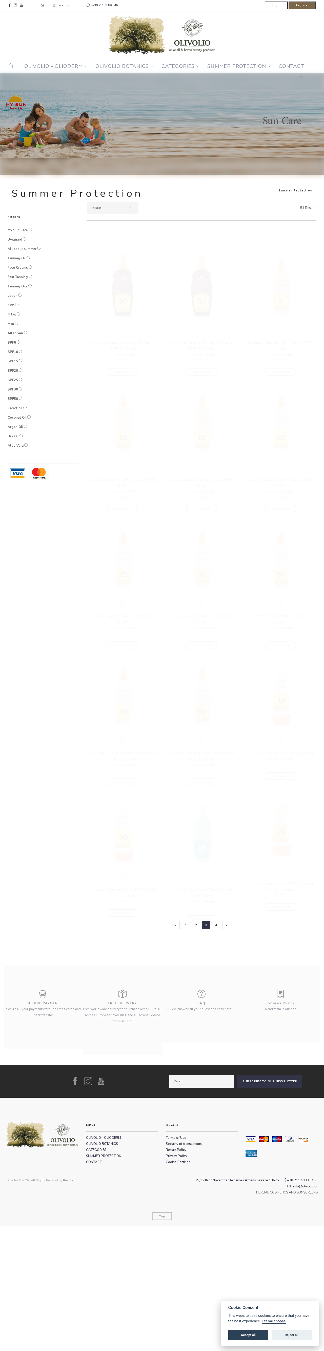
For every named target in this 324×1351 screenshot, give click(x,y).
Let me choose (274, 1321)
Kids (11, 305)
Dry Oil (13, 436)
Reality (68, 1305)
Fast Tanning (18, 277)
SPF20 (13, 370)
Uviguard (15, 239)
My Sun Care (18, 230)
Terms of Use (176, 1262)
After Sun (15, 333)
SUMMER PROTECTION (236, 66)
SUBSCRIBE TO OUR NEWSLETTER (269, 1206)
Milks (12, 314)
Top (162, 1341)
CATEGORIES (178, 66)
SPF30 (13, 389)
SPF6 (12, 342)
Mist (11, 324)
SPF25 (13, 380)
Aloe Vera (16, 445)
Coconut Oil (17, 417)
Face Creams (18, 267)
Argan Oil (15, 427)
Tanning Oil (17, 258)
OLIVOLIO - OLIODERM (53, 66)
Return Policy (176, 1274)
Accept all (248, 1335)
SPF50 (13, 399)
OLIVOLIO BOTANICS (122, 66)
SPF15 (13, 361)
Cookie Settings (178, 1287)
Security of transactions (184, 1268)
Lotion (12, 295)
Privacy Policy (176, 1281)
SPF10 (13, 352)
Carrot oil (15, 408)
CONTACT (291, 66)
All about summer (22, 249)
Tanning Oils (18, 286)
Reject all (291, 1335)
